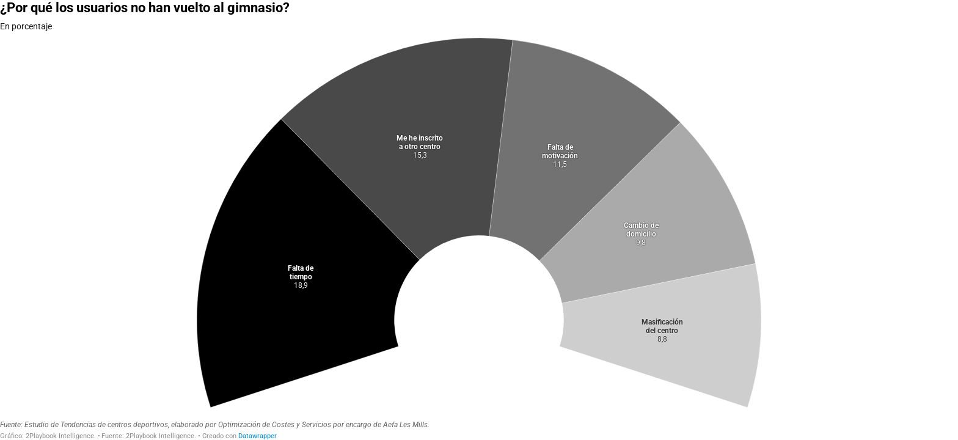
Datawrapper (257, 436)
